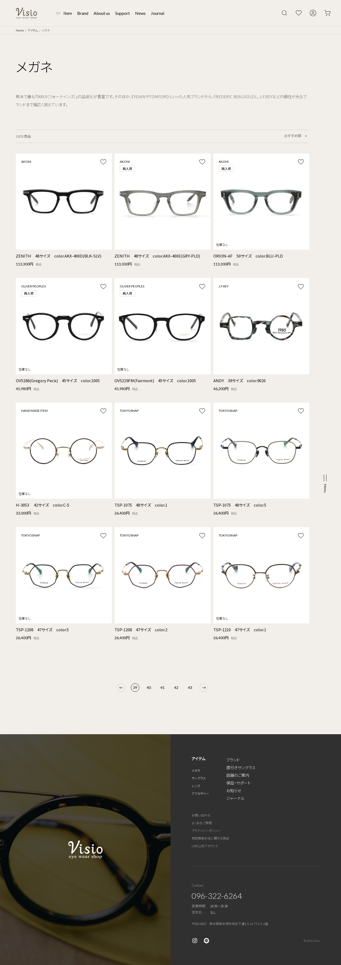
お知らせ (233, 790)
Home (20, 30)
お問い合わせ (201, 815)
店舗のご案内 (237, 775)
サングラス (199, 778)
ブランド (233, 760)
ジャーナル (235, 798)
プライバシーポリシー (206, 830)
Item (67, 13)
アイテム (32, 30)
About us (102, 13)
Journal (157, 13)
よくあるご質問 (202, 822)
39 (135, 687)
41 (162, 687)
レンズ (196, 785)
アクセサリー (200, 793)
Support (122, 13)
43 (190, 687)
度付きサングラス (240, 767)
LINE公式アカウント (205, 846)
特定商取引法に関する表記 (210, 838)
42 (176, 687)
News (140, 13)
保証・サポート (238, 783)
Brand (82, 13)
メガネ (196, 770)
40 (149, 687)
